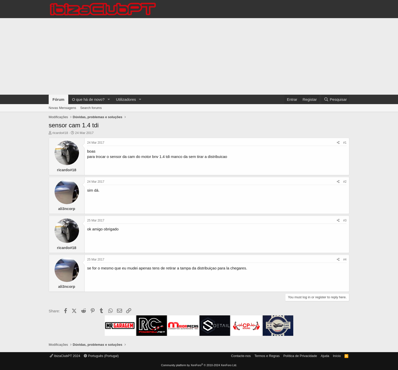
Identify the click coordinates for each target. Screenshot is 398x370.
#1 (345, 142)
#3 (345, 220)
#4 (345, 259)
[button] (108, 99)
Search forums (91, 108)
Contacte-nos (241, 356)
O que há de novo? (88, 99)
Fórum (58, 99)
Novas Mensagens (62, 108)
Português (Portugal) (101, 356)
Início (337, 356)
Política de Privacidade (300, 356)
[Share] (338, 143)
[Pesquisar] (335, 99)
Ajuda (325, 356)
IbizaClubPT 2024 (65, 356)
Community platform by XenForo (199, 365)
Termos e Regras (267, 356)
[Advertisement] (199, 56)
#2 (345, 181)
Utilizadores (126, 99)
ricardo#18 (60, 133)
